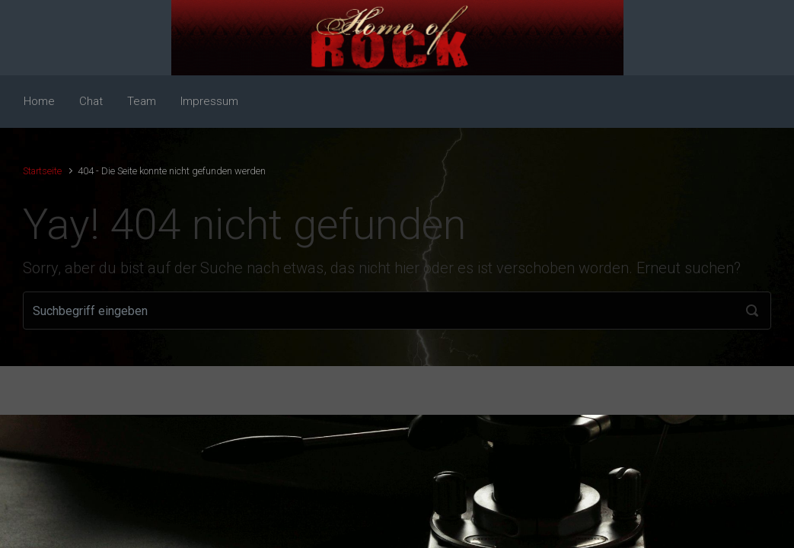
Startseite (42, 171)
